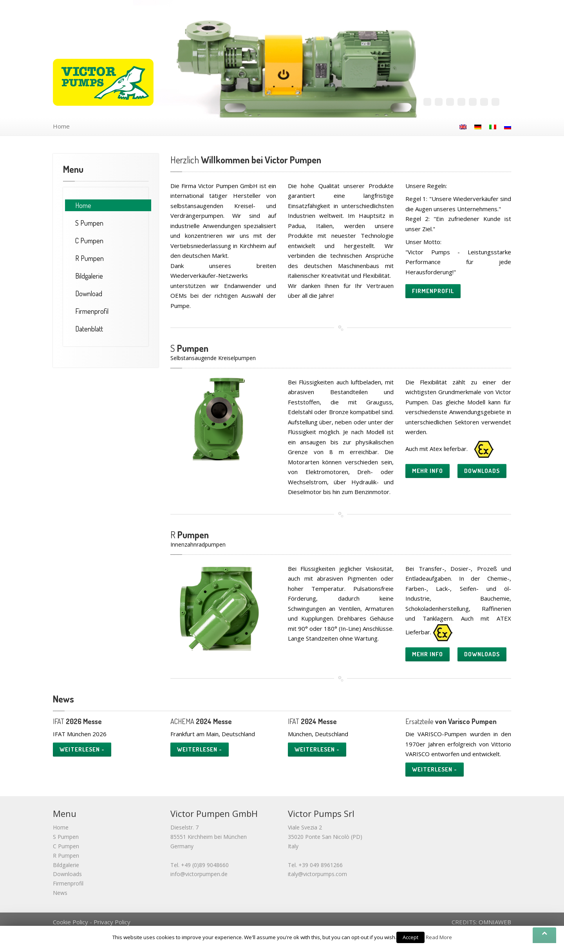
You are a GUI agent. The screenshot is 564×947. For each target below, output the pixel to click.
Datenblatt (89, 328)
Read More (439, 937)
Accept (410, 937)
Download (88, 293)
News (60, 892)
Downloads (67, 874)
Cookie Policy (70, 922)
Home (61, 126)
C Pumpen (66, 846)
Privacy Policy (112, 922)
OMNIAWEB (495, 922)
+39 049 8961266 (320, 865)
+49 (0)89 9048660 (205, 865)
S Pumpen (66, 836)
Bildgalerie (89, 276)
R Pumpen (66, 855)
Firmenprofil (91, 311)
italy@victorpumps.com (317, 874)
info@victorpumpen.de (199, 874)
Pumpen (89, 223)
